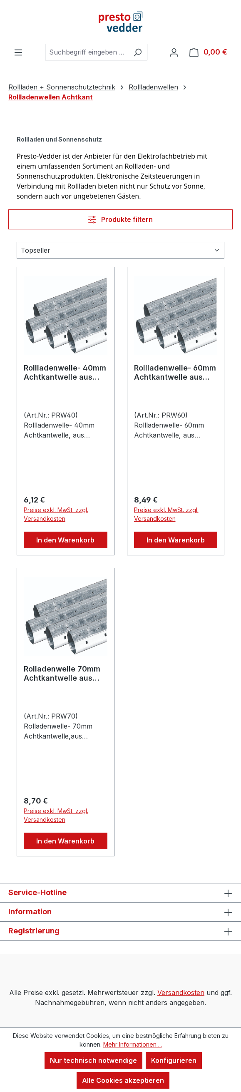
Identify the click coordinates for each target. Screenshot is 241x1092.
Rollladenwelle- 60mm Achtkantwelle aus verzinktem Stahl (175, 372)
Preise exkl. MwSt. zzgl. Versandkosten (56, 514)
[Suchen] (137, 52)
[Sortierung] (120, 250)
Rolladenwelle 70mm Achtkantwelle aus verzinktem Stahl (62, 673)
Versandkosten (180, 992)
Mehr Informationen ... (132, 1044)
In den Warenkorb (65, 540)
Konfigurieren (173, 1060)
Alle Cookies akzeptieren (123, 1080)
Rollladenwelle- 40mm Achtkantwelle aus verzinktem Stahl (65, 372)
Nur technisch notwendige (93, 1060)
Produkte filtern (120, 219)
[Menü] (18, 52)
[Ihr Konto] (174, 52)
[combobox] (86, 52)
